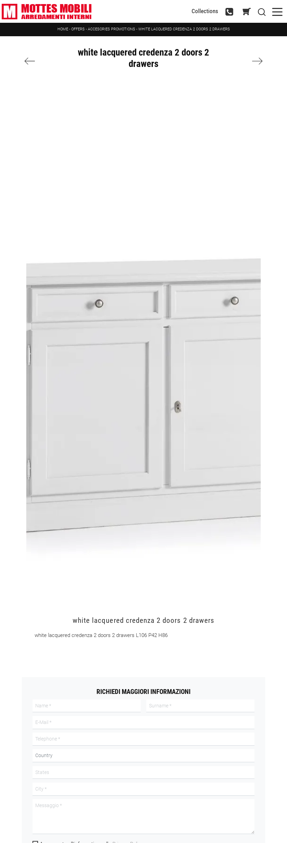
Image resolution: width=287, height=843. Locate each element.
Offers (78, 29)
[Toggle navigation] (277, 11)
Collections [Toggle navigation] (205, 11)
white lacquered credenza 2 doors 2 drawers (184, 29)
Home (62, 29)
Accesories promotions (111, 29)
